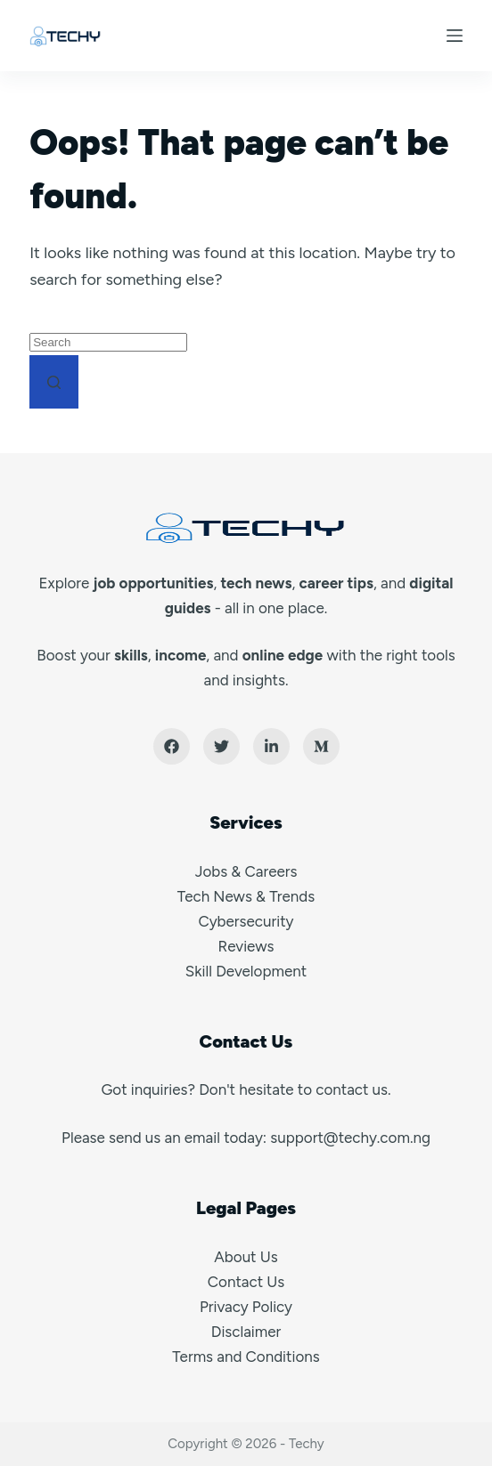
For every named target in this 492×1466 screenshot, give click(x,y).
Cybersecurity (245, 921)
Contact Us (246, 1282)
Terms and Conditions (245, 1356)
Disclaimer (246, 1331)
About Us (245, 1257)
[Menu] (455, 36)
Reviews (246, 946)
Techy (306, 1444)
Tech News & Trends (246, 896)
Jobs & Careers (246, 871)
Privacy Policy (246, 1307)
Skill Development (246, 971)
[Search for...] (108, 342)
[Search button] (53, 382)
